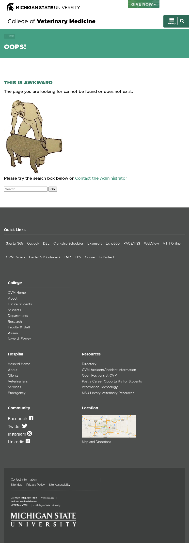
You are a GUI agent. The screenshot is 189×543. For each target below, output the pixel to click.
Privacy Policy (35, 484)
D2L (46, 243)
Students (14, 310)
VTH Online (172, 243)
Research (15, 321)
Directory (89, 364)
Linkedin (17, 442)
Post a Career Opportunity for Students (112, 381)
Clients (13, 375)
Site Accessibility (59, 484)
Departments (18, 316)
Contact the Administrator (101, 178)
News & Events (19, 339)
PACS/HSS (132, 243)
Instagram (17, 434)
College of (51, 22)
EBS (78, 257)
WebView (151, 243)
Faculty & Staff (19, 327)
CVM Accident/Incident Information (109, 370)
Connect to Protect (99, 257)
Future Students (20, 304)
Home (9, 36)
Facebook (18, 419)
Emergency (17, 393)
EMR (67, 257)
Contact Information (24, 479)
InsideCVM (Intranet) (44, 257)
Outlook (33, 243)
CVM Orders (15, 257)
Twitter (15, 427)
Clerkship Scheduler (68, 243)
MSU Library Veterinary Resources (108, 393)
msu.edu (50, 498)
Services (14, 387)
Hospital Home (19, 364)
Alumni (13, 333)
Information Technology (100, 387)
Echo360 (113, 243)
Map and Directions (96, 442)
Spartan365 (14, 243)
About (12, 298)
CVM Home (17, 292)
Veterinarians (18, 381)
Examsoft (94, 243)
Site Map (16, 484)
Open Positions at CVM (99, 375)
